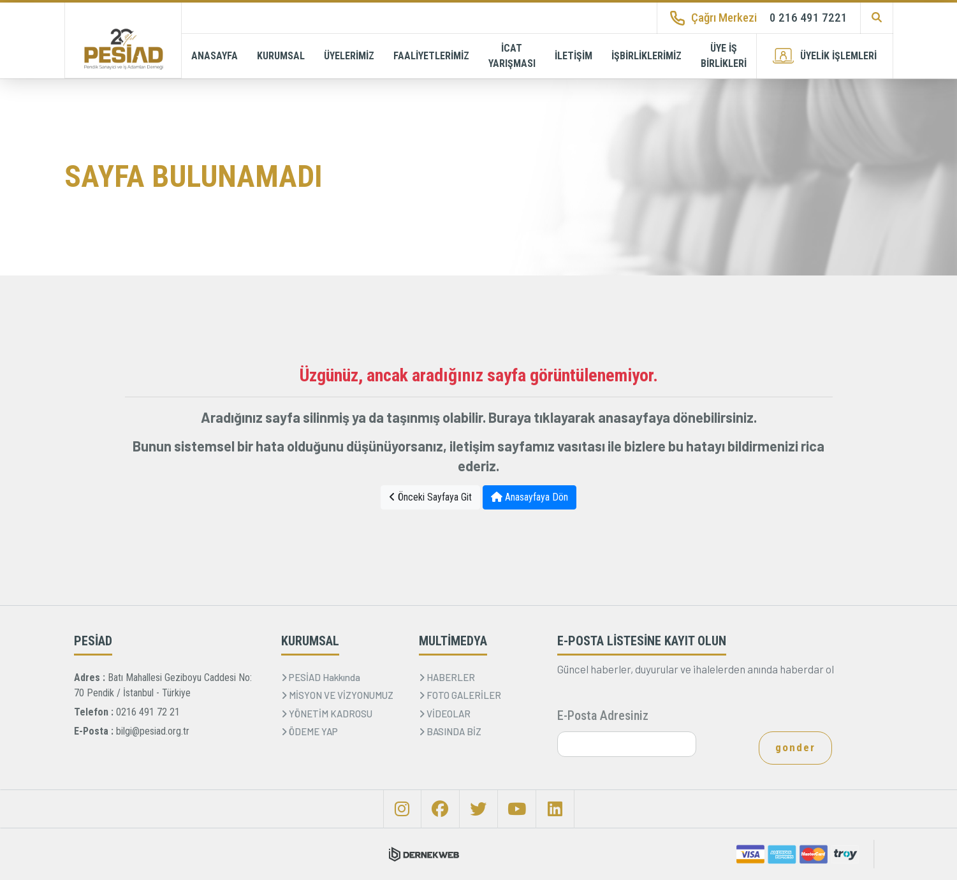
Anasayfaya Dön (529, 497)
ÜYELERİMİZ (349, 56)
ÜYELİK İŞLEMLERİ (825, 55)
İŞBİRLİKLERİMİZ (646, 56)
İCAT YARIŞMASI (512, 56)
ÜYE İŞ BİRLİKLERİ (724, 56)
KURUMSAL (281, 56)
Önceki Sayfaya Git (430, 497)
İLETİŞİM (573, 56)
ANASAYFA (214, 56)
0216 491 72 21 (148, 712)
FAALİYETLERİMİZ (431, 56)
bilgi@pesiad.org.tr (152, 731)
